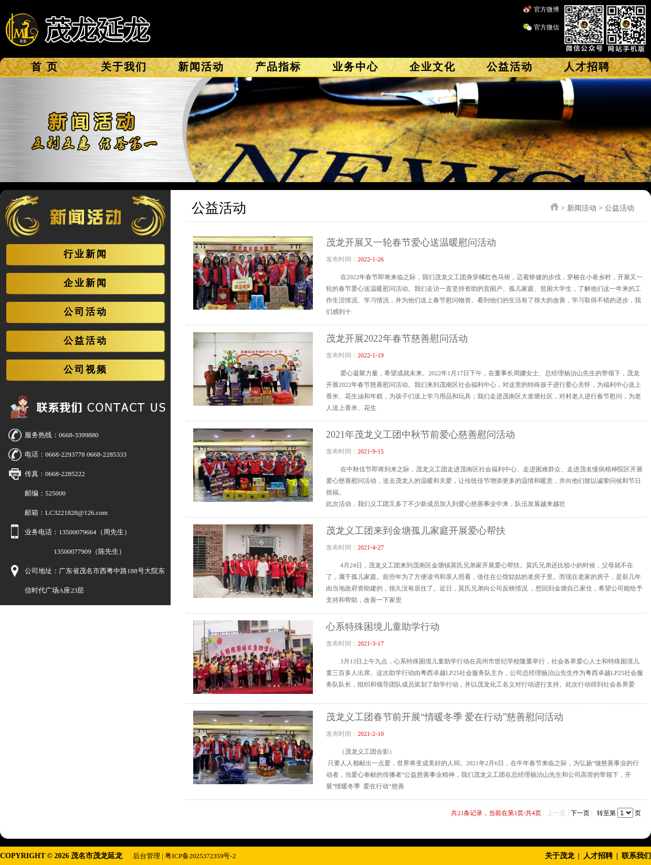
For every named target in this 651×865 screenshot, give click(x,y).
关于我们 (124, 66)
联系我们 (636, 856)
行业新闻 (86, 254)
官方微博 (546, 9)
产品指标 (278, 66)
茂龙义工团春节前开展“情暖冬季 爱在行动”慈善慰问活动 (444, 717)
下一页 (580, 813)
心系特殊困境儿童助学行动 (382, 626)
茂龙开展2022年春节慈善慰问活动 (397, 338)
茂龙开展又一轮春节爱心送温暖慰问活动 (411, 242)
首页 (46, 66)
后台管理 (146, 856)
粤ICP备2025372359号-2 (200, 856)
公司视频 (86, 369)
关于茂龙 (559, 856)
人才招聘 (587, 66)
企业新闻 (86, 283)
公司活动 (86, 312)
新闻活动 (201, 66)
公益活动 (510, 66)
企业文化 (433, 66)
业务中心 (355, 66)
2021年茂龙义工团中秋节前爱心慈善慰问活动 (420, 434)
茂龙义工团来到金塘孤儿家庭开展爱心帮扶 (416, 530)
